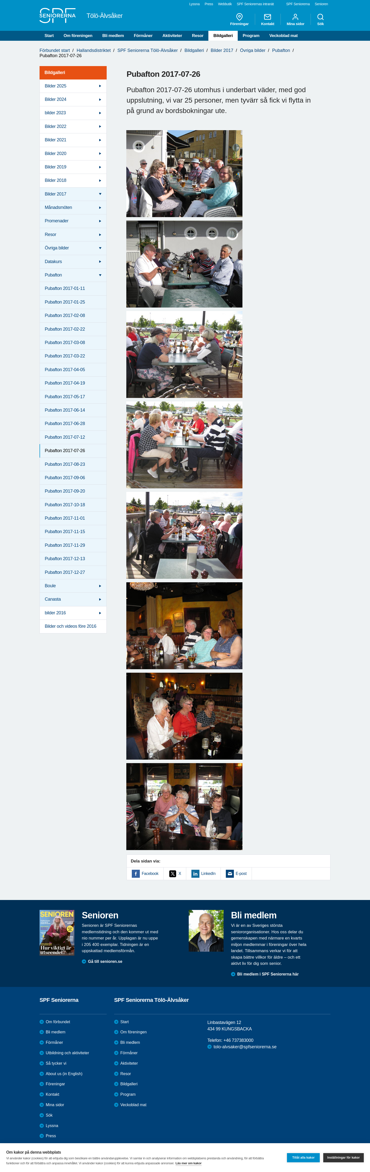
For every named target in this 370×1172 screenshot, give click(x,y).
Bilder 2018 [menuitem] (55, 180)
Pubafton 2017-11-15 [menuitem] (65, 531)
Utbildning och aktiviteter (67, 1053)
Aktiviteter (172, 35)
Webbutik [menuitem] (225, 4)
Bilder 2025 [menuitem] (55, 85)
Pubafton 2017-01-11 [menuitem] (65, 288)
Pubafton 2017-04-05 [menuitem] (65, 369)
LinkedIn (208, 873)
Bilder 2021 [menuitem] (55, 139)
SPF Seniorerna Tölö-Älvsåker (147, 50)
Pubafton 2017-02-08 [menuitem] (65, 315)
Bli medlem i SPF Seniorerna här (268, 974)
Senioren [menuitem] (321, 4)
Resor (197, 35)
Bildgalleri (223, 35)
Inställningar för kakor (343, 1157)
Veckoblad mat (283, 35)
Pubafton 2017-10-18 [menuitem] (65, 504)
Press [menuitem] (209, 4)
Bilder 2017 (222, 50)
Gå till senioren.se (105, 961)
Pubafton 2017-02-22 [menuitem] (65, 329)
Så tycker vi (56, 1063)
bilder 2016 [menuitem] (55, 612)
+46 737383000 (238, 1040)
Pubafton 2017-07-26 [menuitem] (65, 450)
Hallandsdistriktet (94, 50)
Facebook (150, 873)
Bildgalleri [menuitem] (55, 72)
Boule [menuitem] (50, 585)
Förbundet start (55, 50)
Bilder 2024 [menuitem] (55, 99)
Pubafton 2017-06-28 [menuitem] (65, 423)
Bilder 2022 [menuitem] (55, 126)
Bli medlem (113, 35)
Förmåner (143, 35)
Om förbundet (58, 1022)
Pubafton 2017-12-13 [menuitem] (65, 558)
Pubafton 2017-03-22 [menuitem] (65, 355)
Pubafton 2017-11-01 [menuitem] (65, 518)
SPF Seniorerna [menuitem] (298, 4)
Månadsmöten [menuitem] (58, 207)
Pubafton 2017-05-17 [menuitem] (65, 396)
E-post (241, 873)
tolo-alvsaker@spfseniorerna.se (245, 1046)
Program (251, 35)
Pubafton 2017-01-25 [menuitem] (65, 302)
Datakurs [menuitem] (53, 261)
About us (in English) (64, 1074)
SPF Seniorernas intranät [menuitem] (255, 4)
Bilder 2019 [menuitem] (55, 166)
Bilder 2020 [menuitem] (55, 153)
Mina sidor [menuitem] (295, 19)
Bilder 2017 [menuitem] (55, 194)
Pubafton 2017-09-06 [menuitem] (65, 477)
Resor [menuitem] (50, 234)
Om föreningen (78, 35)
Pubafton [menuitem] (53, 275)
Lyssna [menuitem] (194, 4)
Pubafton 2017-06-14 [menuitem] (65, 410)
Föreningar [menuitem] (239, 19)
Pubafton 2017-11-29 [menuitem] (65, 545)
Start (49, 35)
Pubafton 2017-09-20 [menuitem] (65, 491)
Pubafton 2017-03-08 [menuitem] (65, 342)
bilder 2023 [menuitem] (55, 112)
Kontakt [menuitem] (267, 19)
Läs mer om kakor (189, 1163)
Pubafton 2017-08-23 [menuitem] (65, 464)
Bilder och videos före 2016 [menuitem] (70, 626)
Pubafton (281, 50)
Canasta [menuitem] (53, 599)
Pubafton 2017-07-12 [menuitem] (65, 437)
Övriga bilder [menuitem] (57, 247)
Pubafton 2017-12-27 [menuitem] (65, 572)
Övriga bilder (252, 50)
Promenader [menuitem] (56, 220)
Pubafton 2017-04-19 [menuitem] (65, 383)
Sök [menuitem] (320, 19)
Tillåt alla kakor (303, 1157)
